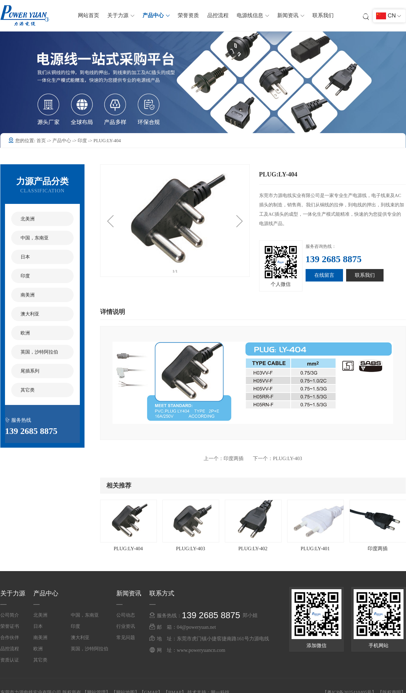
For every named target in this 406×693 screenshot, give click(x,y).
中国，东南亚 (35, 237)
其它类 (28, 389)
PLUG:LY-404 (128, 548)
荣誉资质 (188, 15)
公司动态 (125, 615)
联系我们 (322, 15)
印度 (83, 140)
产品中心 (62, 140)
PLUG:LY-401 (315, 548)
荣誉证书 (9, 626)
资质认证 (9, 659)
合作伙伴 (9, 637)
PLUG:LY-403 (277, 458)
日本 (25, 256)
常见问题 (125, 637)
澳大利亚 (30, 313)
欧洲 (25, 332)
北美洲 (28, 218)
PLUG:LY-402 (253, 548)
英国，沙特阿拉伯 (39, 351)
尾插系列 (30, 370)
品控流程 (217, 15)
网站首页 (89, 15)
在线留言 (324, 275)
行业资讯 (125, 626)
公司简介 (9, 615)
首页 (41, 140)
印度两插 (224, 458)
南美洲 (28, 294)
